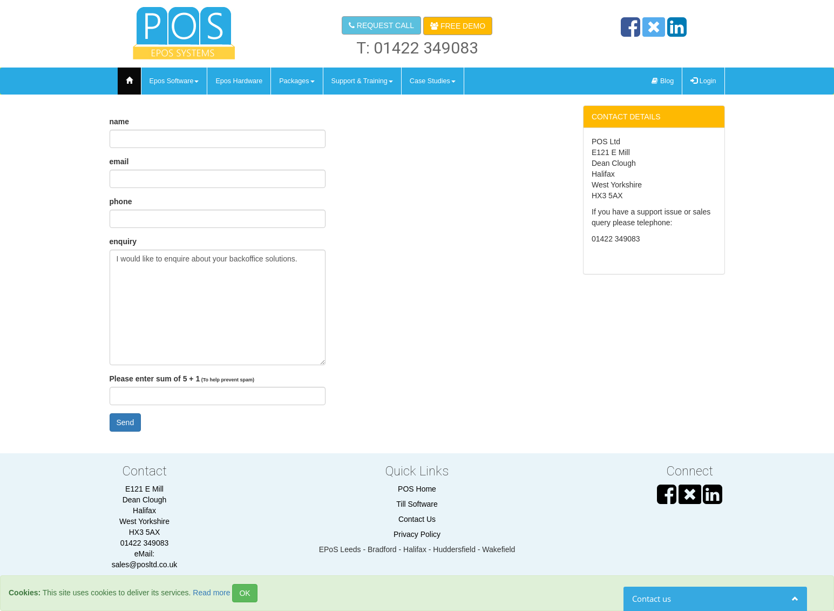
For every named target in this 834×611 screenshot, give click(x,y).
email (119, 161)
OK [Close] (244, 593)
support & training (362, 81)
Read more (211, 592)
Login (703, 81)
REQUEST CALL (381, 25)
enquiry (123, 241)
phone (121, 201)
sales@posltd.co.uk (145, 564)
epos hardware (238, 81)
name (120, 121)
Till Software (417, 504)
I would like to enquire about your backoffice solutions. (218, 307)
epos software (174, 81)
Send (125, 422)
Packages (296, 81)
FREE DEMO (457, 26)
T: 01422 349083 (417, 47)
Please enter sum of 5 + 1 (182, 378)
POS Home (417, 489)
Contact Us (417, 519)
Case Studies (433, 81)
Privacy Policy (417, 534)
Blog (663, 81)
